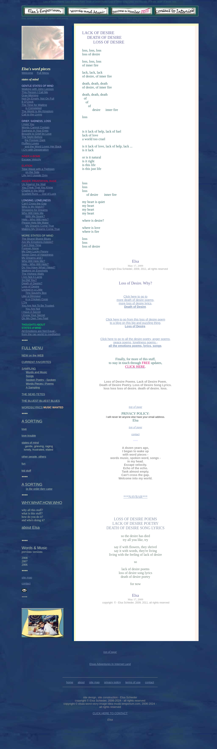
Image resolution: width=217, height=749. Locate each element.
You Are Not (32, 308)
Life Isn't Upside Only (34, 175)
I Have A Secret (31, 312)
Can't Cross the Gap (34, 203)
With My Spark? (35, 216)
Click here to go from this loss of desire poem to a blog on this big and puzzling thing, (135, 323)
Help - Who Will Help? (35, 219)
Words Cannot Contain (35, 127)
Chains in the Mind (33, 190)
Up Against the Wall (34, 184)
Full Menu (43, 72)
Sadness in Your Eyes (35, 130)
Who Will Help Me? (33, 261)
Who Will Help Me (32, 213)
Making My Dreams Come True (41, 229)
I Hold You (28, 124)
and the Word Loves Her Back (43, 146)
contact (26, 583)
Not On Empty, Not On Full (38, 98)
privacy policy (112, 682)
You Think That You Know (37, 187)
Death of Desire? (32, 283)
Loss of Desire (30, 286)
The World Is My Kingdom (37, 111)
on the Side (32, 172)
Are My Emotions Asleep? (37, 242)
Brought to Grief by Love (36, 133)
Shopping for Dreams (35, 209)
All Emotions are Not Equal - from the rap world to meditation (41, 332)
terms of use (132, 682)
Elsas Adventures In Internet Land (110, 664)
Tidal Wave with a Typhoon (38, 169)
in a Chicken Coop (36, 299)
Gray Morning (30, 95)
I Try (24, 302)
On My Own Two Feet (35, 318)
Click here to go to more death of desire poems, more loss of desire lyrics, (135, 301)
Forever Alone (30, 248)
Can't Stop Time (31, 245)
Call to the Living (32, 114)
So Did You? (29, 280)
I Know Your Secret (33, 315)
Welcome (27, 72)
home (69, 682)
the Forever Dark (35, 140)
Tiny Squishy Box (36, 292)
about (81, 682)
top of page (135, 407)
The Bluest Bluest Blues (36, 238)
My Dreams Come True (39, 225)
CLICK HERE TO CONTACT (110, 713)
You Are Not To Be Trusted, (38, 305)
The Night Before (32, 137)
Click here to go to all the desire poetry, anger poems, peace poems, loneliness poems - (135, 342)
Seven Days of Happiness (37, 254)
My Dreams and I (32, 257)
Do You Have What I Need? (38, 267)
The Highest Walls (33, 273)
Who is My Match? (33, 206)
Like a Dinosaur (31, 296)
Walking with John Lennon (38, 89)
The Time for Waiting (34, 104)
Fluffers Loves (30, 143)
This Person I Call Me (35, 92)
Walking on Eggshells (35, 270)
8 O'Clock (27, 101)
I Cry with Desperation (35, 149)
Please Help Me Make (35, 222)
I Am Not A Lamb (32, 277)
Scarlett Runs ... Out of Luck (39, 193)
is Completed (33, 108)
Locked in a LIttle (32, 289)
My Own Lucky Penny (35, 251)
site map (27, 577)
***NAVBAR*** (135, 496)
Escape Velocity (31, 159)
